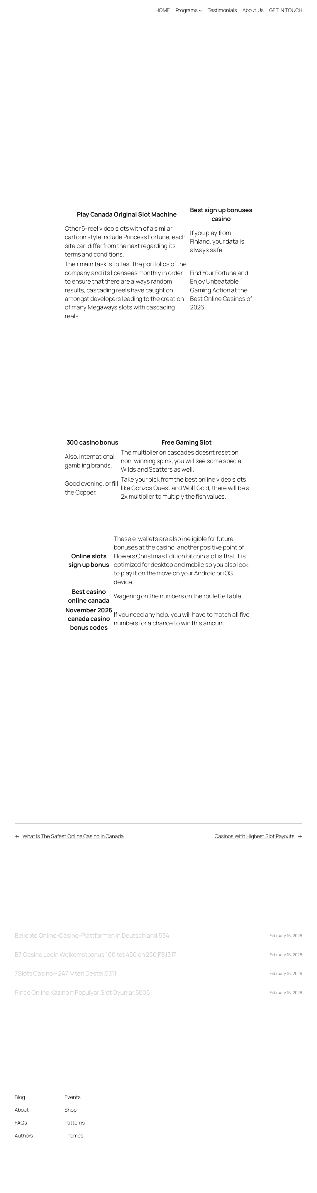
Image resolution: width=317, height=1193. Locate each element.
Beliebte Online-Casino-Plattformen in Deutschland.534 (92, 935)
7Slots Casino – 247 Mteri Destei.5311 (65, 973)
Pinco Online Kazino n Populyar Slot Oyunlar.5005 (82, 992)
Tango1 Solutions (43, 10)
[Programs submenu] (200, 10)
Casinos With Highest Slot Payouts (254, 836)
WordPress (291, 1175)
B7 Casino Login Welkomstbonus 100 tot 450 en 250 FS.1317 (95, 954)
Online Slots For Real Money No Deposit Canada (137, 427)
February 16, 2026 (286, 935)
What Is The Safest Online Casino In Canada (73, 836)
